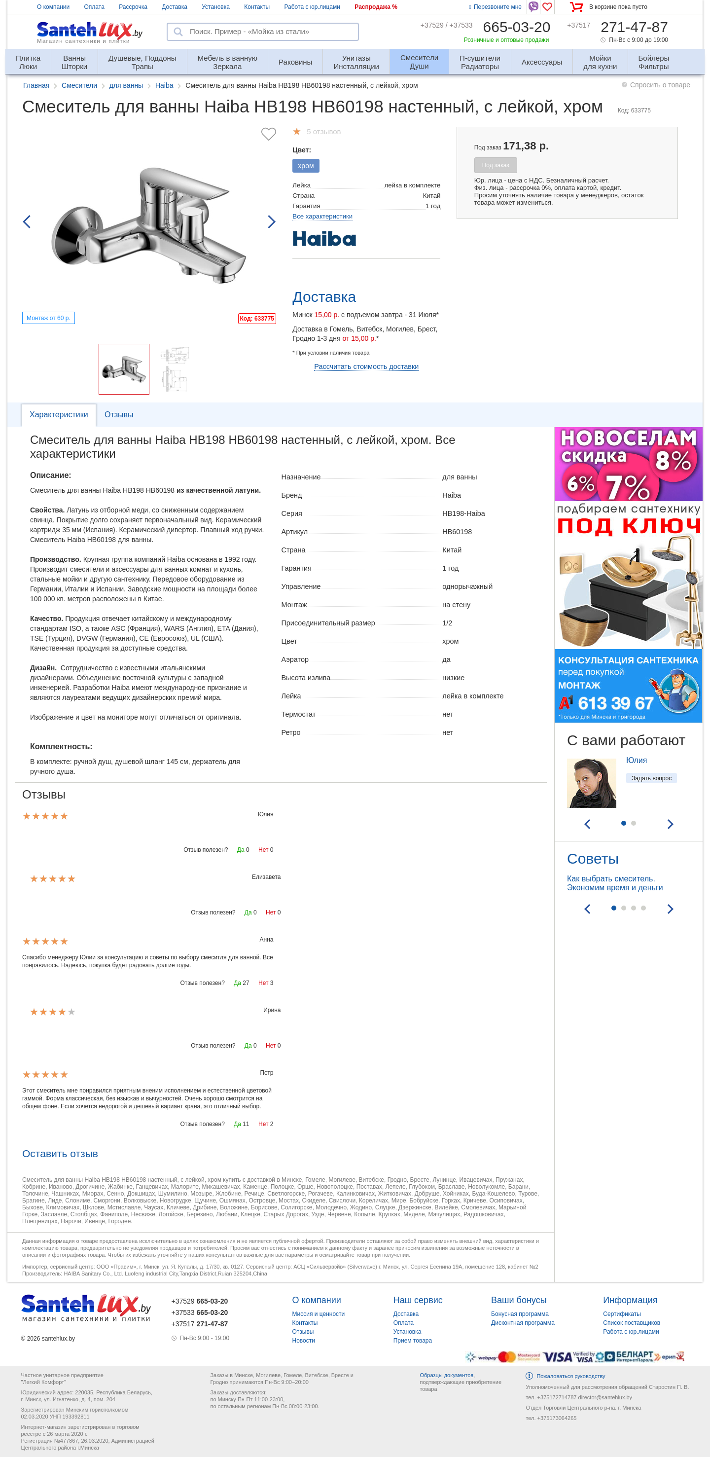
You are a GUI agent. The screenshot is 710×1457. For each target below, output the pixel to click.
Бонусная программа (520, 1314)
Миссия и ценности (318, 1314)
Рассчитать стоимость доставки (366, 366)
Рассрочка (133, 6)
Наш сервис (418, 1300)
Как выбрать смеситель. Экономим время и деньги (615, 883)
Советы (593, 858)
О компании (53, 6)
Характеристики (59, 414)
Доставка (174, 6)
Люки (28, 58)
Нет (263, 849)
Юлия (636, 760)
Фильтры (654, 58)
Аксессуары (542, 62)
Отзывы (119, 414)
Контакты (257, 6)
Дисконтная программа (523, 1322)
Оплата (94, 6)
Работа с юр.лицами (312, 6)
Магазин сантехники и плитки (83, 41)
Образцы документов (446, 1375)
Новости (303, 1340)
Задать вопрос (652, 778)
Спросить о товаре (660, 85)
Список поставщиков (631, 1322)
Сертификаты (622, 1314)
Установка (216, 6)
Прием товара (412, 1340)
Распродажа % (376, 6)
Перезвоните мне (495, 6)
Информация (630, 1300)
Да (241, 849)
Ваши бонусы (519, 1300)
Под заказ (495, 165)
